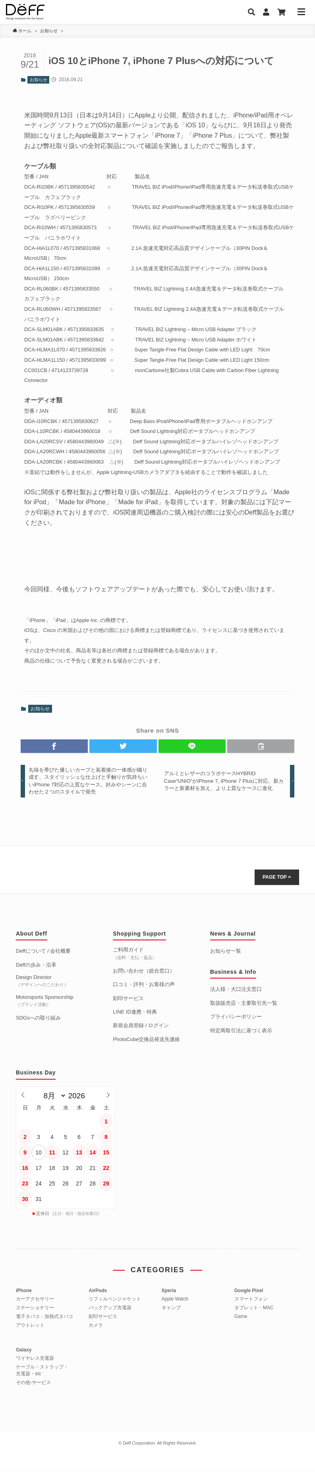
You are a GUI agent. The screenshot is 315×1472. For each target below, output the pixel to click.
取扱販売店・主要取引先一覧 (243, 1005)
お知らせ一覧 (225, 952)
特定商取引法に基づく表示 (241, 1032)
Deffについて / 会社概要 (43, 952)
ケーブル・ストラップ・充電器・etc (42, 1372)
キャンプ (171, 1309)
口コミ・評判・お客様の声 (144, 986)
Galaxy (23, 1351)
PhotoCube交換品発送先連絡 (146, 1041)
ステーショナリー (35, 1309)
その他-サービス (33, 1384)
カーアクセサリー (35, 1300)
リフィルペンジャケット (115, 1300)
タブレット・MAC (254, 1309)
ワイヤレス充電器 (35, 1360)
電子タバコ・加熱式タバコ (44, 1318)
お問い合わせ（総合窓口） (144, 972)
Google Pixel (248, 1292)
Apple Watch (175, 1300)
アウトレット (30, 1327)
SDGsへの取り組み (38, 1019)
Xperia (169, 1292)
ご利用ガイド (135, 954)
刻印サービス (128, 1000)
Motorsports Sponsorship (44, 1002)
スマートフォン (251, 1300)
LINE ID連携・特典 (135, 1013)
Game (240, 1318)
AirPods (98, 1292)
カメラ (96, 1327)
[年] (78, 1097)
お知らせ (38, 79)
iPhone (24, 1292)
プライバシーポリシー (236, 1018)
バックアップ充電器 (110, 1309)
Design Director (42, 982)
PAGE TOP (277, 878)
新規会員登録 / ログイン (141, 1027)
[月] (53, 1097)
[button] (54, 746)
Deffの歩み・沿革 (36, 966)
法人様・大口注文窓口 (236, 991)
